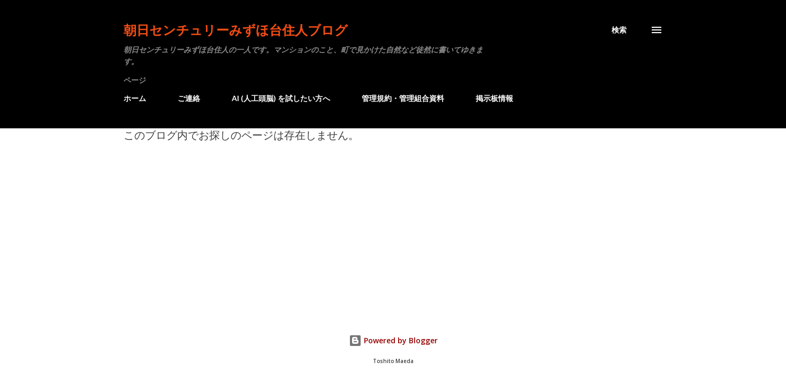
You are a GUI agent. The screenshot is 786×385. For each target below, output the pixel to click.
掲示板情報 (494, 98)
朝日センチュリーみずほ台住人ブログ (236, 29)
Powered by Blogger (393, 340)
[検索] (619, 30)
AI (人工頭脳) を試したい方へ (281, 98)
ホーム (135, 98)
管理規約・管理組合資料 (403, 98)
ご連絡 (189, 98)
